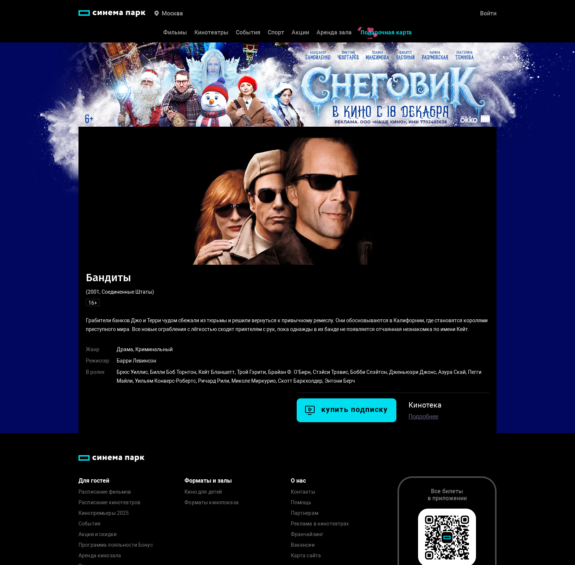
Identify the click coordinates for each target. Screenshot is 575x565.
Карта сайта (306, 555)
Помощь (301, 502)
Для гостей (93, 480)
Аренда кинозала (99, 555)
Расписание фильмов (104, 492)
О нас (298, 480)
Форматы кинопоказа (211, 502)
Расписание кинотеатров (109, 502)
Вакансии (303, 545)
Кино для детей (203, 492)
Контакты (303, 492)
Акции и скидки (97, 534)
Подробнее (423, 416)
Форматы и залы (208, 480)
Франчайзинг (307, 534)
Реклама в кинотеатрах (320, 524)
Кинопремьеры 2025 (103, 513)
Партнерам (304, 513)
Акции (300, 32)
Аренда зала (334, 32)
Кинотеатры (211, 32)
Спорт (276, 32)
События (248, 32)
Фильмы (175, 32)
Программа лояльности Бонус (115, 545)
